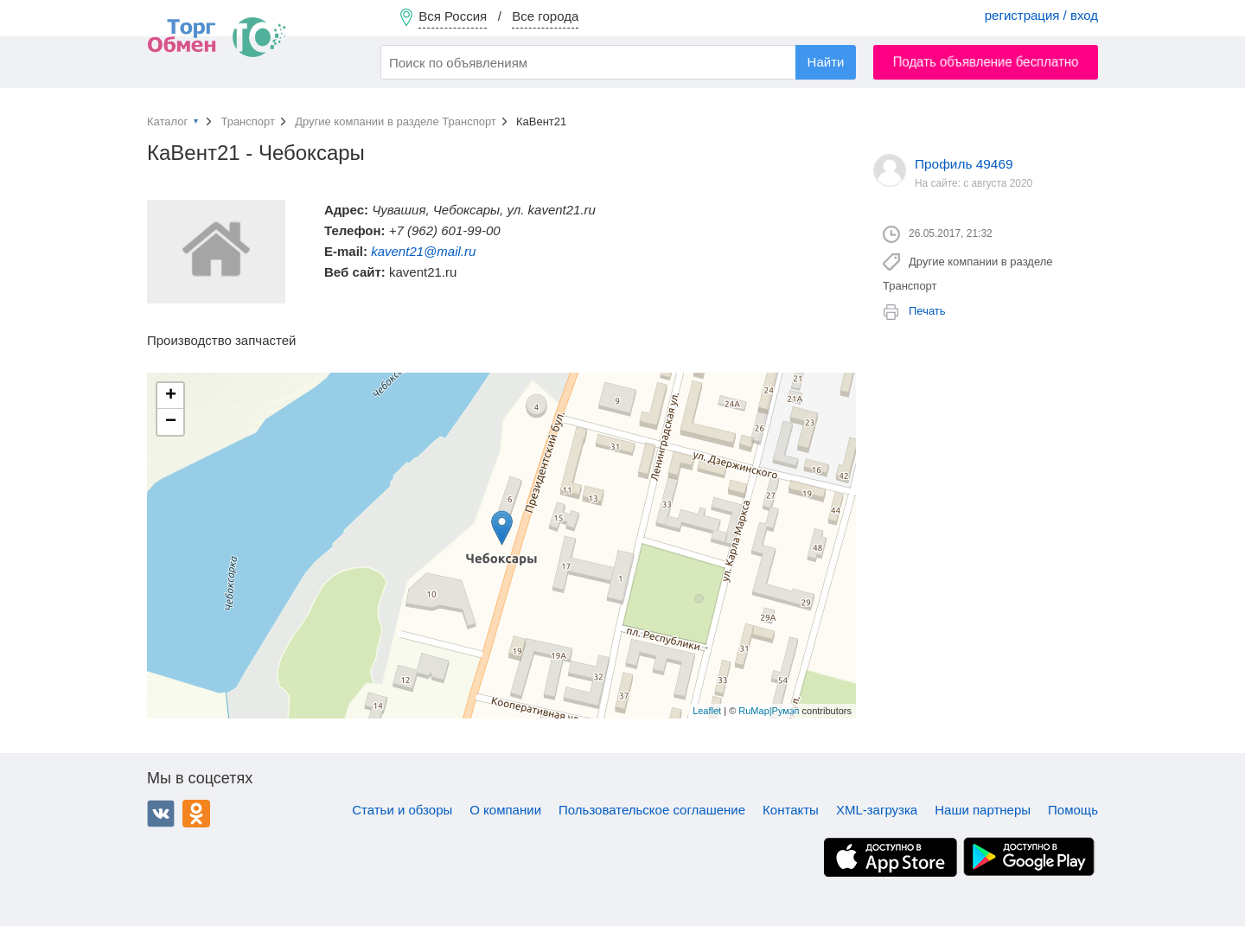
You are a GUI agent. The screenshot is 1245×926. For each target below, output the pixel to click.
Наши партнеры (983, 809)
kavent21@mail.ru (423, 251)
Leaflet (707, 711)
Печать (927, 310)
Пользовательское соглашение (652, 809)
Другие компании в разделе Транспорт (395, 121)
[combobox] (618, 62)
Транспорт (247, 121)
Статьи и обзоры (402, 809)
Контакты (791, 809)
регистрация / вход (1041, 15)
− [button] (170, 422)
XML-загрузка (876, 809)
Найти (826, 61)
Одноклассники (196, 813)
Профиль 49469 (964, 163)
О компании (505, 809)
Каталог (167, 121)
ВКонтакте (161, 813)
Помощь (1073, 809)
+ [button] (170, 396)
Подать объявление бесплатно (986, 61)
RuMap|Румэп (768, 711)
